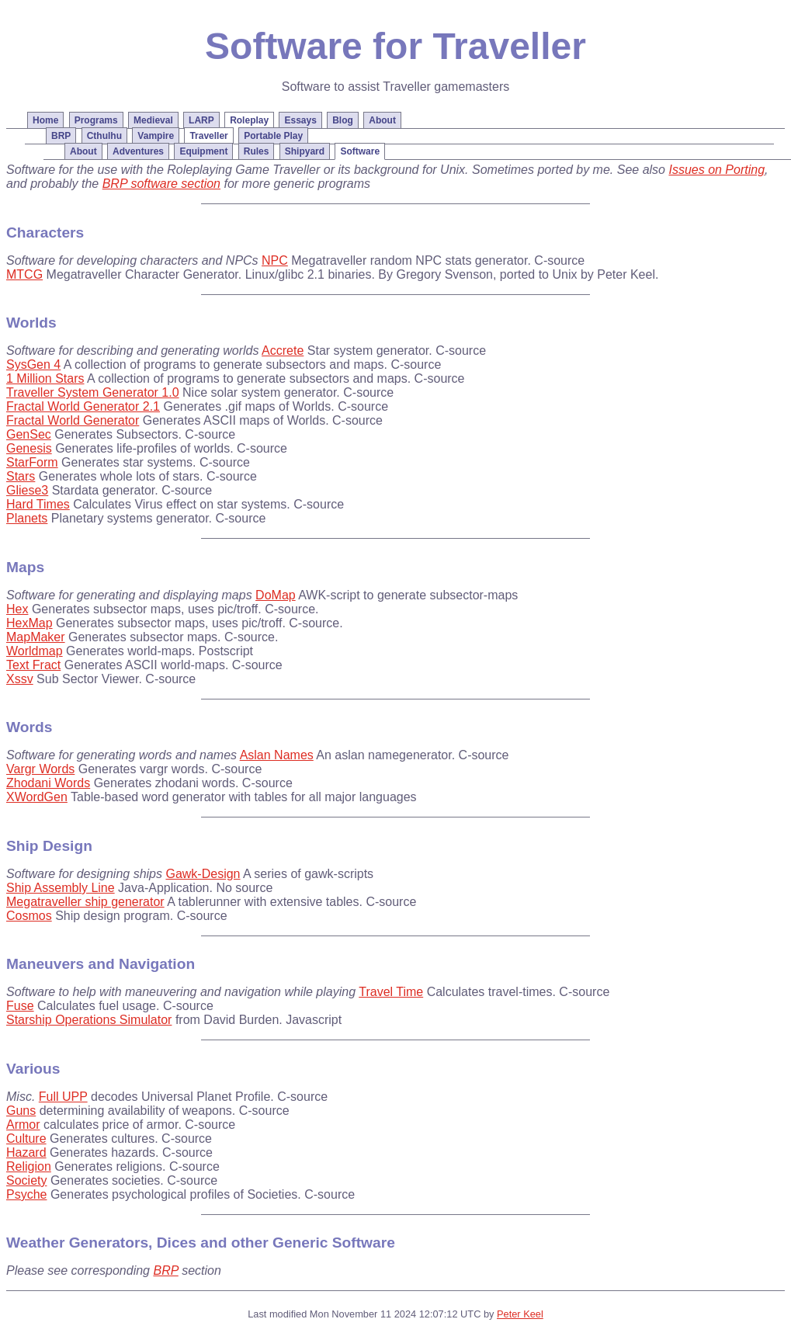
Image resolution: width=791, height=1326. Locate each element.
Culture (26, 1138)
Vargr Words (40, 769)
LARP (201, 120)
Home (45, 120)
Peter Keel (520, 1314)
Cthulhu (104, 135)
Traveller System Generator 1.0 (92, 392)
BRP (61, 135)
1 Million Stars (45, 378)
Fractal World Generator (72, 420)
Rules (256, 151)
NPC (275, 260)
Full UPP (63, 1096)
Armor (23, 1124)
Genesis (29, 448)
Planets (26, 518)
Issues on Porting (716, 169)
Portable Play (273, 135)
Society (26, 1180)
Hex (17, 609)
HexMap (29, 623)
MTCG (24, 274)
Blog (342, 120)
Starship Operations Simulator (89, 1019)
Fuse (20, 1005)
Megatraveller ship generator (85, 901)
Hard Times (38, 504)
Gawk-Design (202, 873)
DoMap (275, 595)
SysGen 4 (33, 364)
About (83, 151)
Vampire (155, 135)
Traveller (208, 135)
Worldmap (34, 651)
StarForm (32, 462)
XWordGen (37, 797)
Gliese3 (27, 490)
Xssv (19, 679)
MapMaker (35, 637)
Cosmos (29, 915)
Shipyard (304, 151)
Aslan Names (277, 755)
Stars (20, 476)
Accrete (283, 350)
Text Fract (33, 665)
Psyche (26, 1194)
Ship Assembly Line (60, 887)
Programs (96, 120)
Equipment (203, 151)
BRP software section (161, 183)
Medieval (153, 120)
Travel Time (391, 991)
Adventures (138, 151)
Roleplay (249, 120)
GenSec (28, 434)
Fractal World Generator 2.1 (83, 406)
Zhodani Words (48, 783)
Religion (28, 1166)
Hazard (26, 1152)
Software (360, 151)
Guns (21, 1110)
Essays (300, 120)
